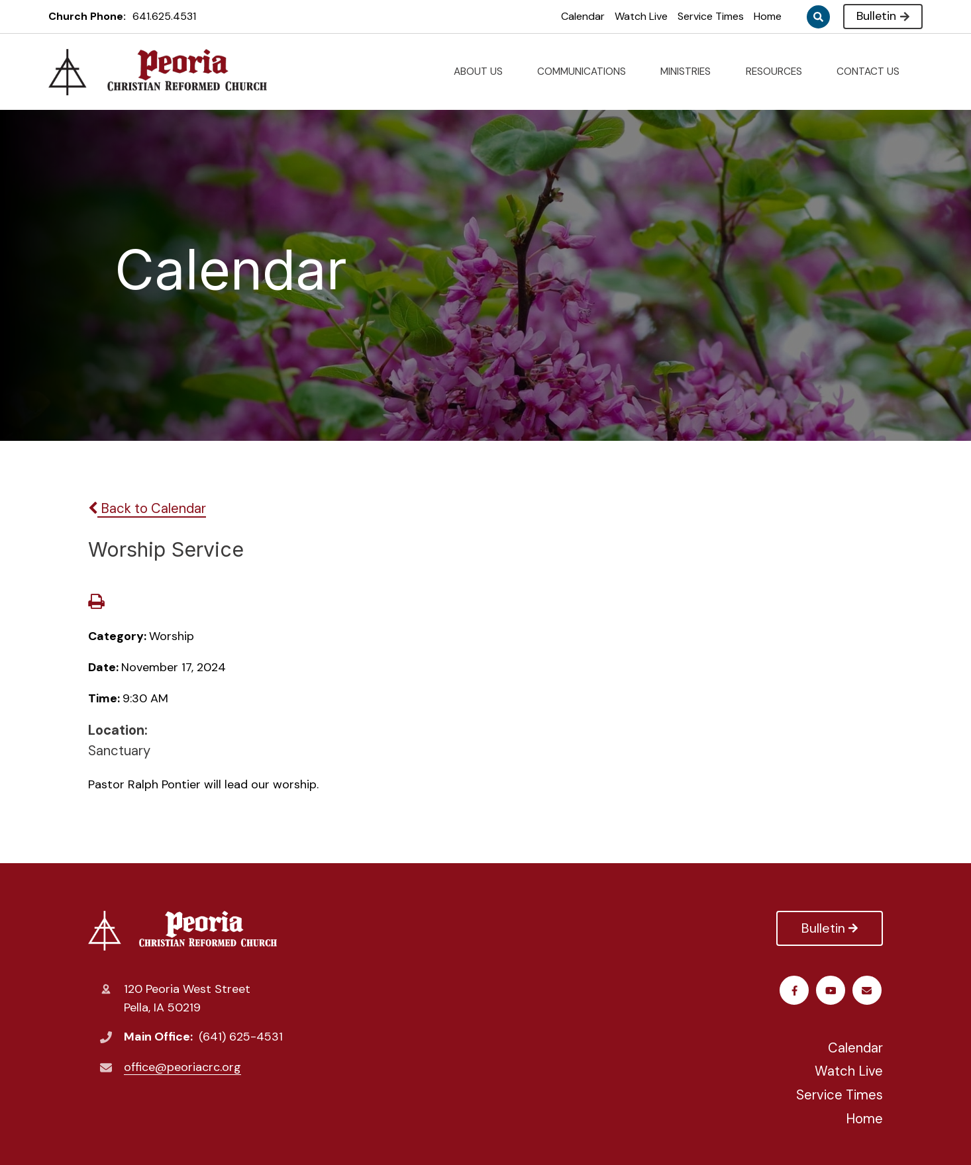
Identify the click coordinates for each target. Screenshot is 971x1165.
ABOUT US (483, 71)
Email (869, 991)
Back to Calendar (147, 508)
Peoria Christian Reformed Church (182, 931)
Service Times (711, 16)
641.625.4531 (164, 16)
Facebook (796, 991)
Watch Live (641, 16)
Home (768, 16)
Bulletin (882, 16)
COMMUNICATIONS (587, 71)
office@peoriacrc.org (182, 1067)
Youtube (832, 991)
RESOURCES (779, 71)
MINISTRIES (690, 71)
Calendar (583, 16)
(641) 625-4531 (241, 1037)
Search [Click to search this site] (818, 17)
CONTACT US (873, 71)
